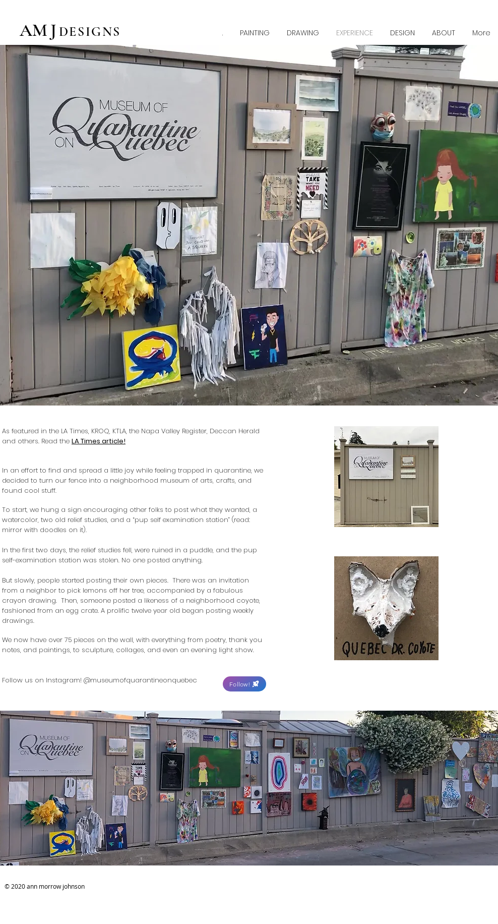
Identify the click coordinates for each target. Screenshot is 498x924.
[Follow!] (244, 683)
